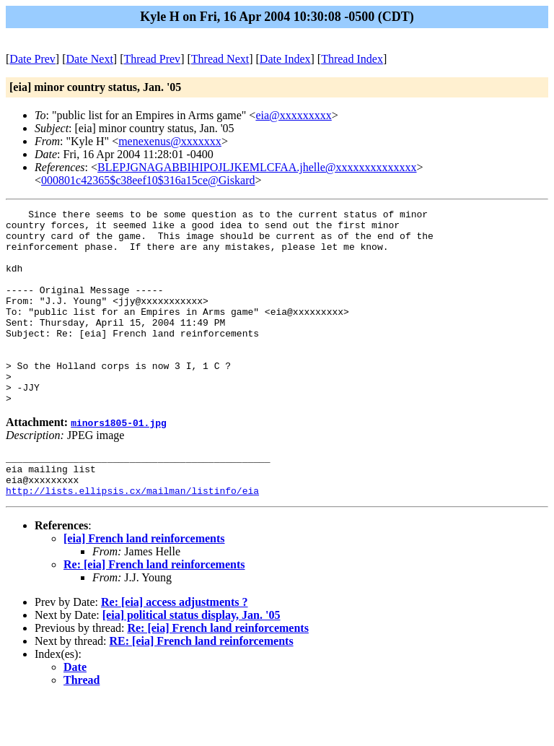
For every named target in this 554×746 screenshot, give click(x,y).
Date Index (285, 59)
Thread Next (220, 59)
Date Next (89, 59)
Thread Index (352, 59)
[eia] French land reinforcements (144, 586)
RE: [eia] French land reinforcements (202, 688)
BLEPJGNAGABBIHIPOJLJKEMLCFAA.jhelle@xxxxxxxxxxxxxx (256, 167)
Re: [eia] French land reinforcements (154, 612)
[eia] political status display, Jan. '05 (191, 662)
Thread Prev (151, 59)
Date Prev (32, 59)
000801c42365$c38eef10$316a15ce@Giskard (148, 180)
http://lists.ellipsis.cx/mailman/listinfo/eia (132, 538)
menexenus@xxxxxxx (169, 141)
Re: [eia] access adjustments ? (174, 649)
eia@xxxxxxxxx (293, 115)
